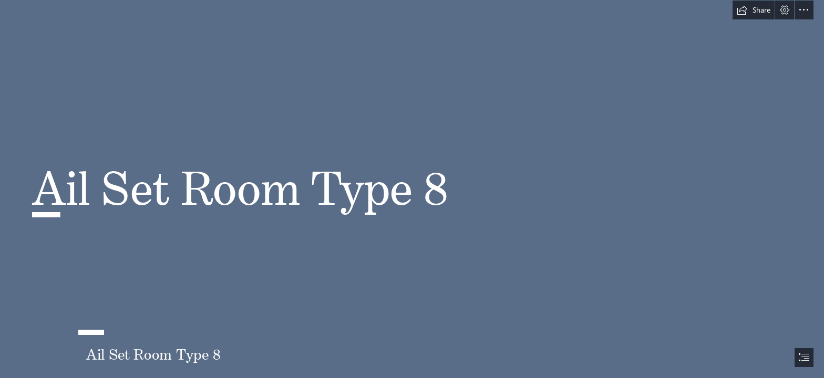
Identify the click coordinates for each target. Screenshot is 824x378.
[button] (754, 10)
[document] (412, 189)
